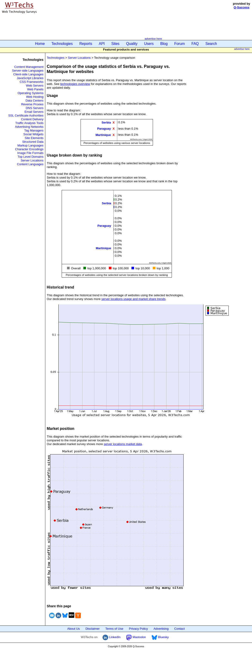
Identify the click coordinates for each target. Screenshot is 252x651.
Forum (179, 44)
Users (149, 44)
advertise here (153, 38)
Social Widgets (33, 134)
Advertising (160, 628)
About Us (73, 628)
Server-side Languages (27, 70)
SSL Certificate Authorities (25, 115)
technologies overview (75, 84)
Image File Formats (30, 153)
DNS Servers (34, 108)
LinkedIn (112, 637)
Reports (85, 44)
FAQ (195, 44)
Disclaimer (92, 628)
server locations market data (123, 444)
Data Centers (34, 100)
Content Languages (30, 164)
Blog (163, 44)
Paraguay (104, 128)
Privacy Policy (138, 628)
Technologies (62, 44)
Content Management (28, 67)
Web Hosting (34, 97)
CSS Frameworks (31, 82)
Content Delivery (32, 119)
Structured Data (32, 141)
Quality (132, 44)
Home (40, 44)
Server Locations (32, 160)
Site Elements (34, 138)
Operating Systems (30, 93)
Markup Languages (30, 145)
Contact (179, 628)
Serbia (106, 122)
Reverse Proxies (32, 104)
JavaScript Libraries (30, 78)
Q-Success (241, 7)
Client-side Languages (28, 74)
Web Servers (34, 85)
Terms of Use (114, 628)
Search (211, 44)
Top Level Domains (30, 156)
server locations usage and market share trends (133, 299)
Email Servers (34, 111)
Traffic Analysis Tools (29, 123)
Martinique (103, 134)
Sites (115, 44)
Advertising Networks (29, 126)
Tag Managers (33, 130)
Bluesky (160, 637)
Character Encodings (29, 149)
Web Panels (35, 89)
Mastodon (136, 637)
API (102, 44)
